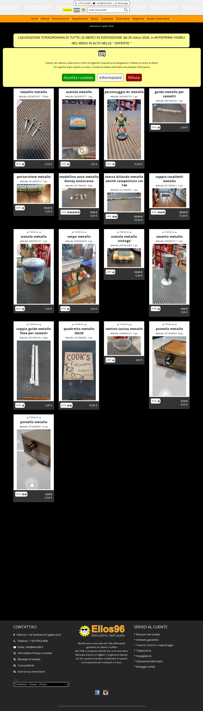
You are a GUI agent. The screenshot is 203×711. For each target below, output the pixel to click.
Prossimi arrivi (60, 18)
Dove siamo (123, 18)
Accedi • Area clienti (158, 18)
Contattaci (107, 18)
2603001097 (33, 96)
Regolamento (80, 18)
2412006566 (80, 337)
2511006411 (170, 185)
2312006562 (170, 333)
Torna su (33, 231)
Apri (20, 164)
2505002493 (125, 245)
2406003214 (125, 333)
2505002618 (80, 241)
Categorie (67, 10)
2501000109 (34, 337)
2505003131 (35, 241)
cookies (47, 653)
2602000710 (125, 96)
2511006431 (125, 189)
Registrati (138, 18)
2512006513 (35, 181)
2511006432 (80, 185)
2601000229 (170, 100)
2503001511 (170, 241)
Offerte (45, 18)
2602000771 (80, 96)
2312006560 (34, 426)
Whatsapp (121, 3)
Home (35, 18)
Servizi (95, 18)
